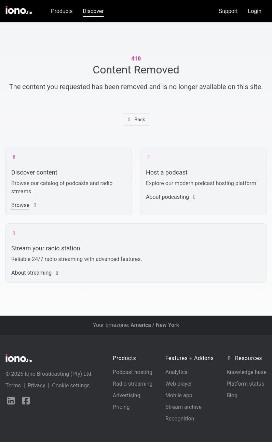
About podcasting (171, 197)
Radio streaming (132, 384)
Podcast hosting (132, 372)
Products (61, 11)
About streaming (35, 273)
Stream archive (183, 407)
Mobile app (178, 395)
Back (136, 119)
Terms (13, 385)
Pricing (121, 407)
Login (254, 11)
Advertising (126, 395)
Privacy (36, 385)
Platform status (245, 384)
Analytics (176, 372)
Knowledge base (247, 372)
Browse (24, 205)
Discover (93, 11)
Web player (178, 384)
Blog (232, 395)
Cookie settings (71, 385)
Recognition (179, 418)
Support (228, 11)
